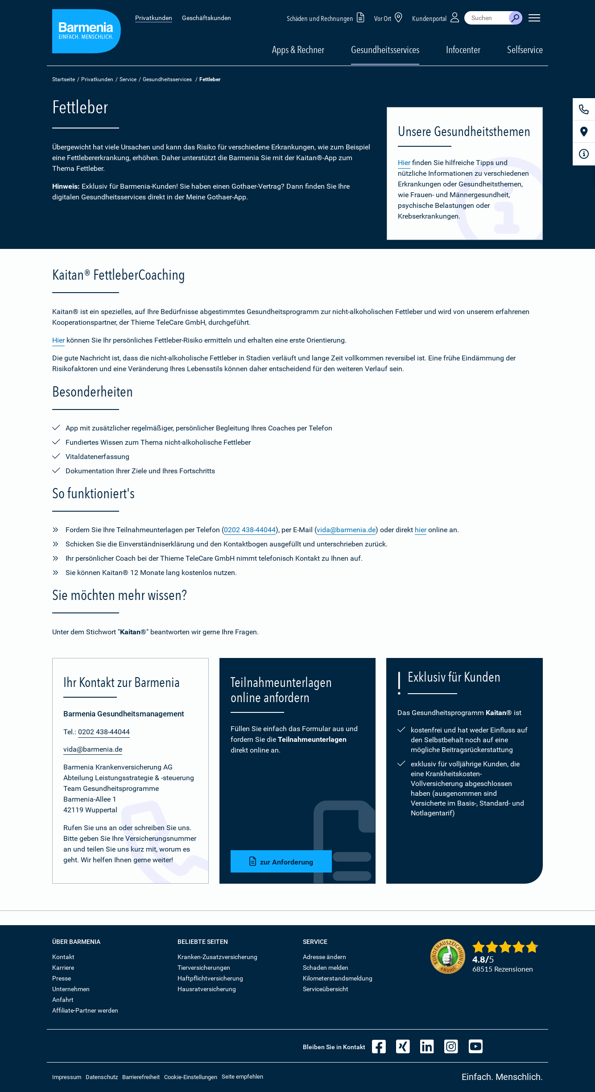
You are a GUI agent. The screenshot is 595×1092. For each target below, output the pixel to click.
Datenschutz (102, 1077)
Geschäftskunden (206, 17)
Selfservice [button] (525, 49)
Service (128, 79)
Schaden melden (325, 967)
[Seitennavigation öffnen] (534, 17)
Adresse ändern (324, 956)
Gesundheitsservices (385, 49)
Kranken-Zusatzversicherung (217, 956)
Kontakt (63, 956)
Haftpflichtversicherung (210, 978)
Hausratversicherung (207, 989)
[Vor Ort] (584, 131)
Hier (404, 162)
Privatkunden (153, 17)
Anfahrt (63, 999)
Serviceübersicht (325, 989)
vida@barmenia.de (346, 529)
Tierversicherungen (204, 967)
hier (420, 529)
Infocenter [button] (463, 49)
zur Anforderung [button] (281, 861)
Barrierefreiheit (141, 1077)
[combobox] (486, 18)
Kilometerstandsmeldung (337, 978)
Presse (61, 978)
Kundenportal (436, 17)
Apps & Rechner (298, 49)
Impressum (66, 1077)
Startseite (63, 79)
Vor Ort (389, 17)
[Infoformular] (584, 154)
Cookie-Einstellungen (190, 1077)
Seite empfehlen (242, 1076)
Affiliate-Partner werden (85, 1010)
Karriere (63, 967)
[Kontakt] (584, 109)
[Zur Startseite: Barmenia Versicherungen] (86, 33)
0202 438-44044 (250, 529)
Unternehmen (71, 989)
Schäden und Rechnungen (327, 17)
